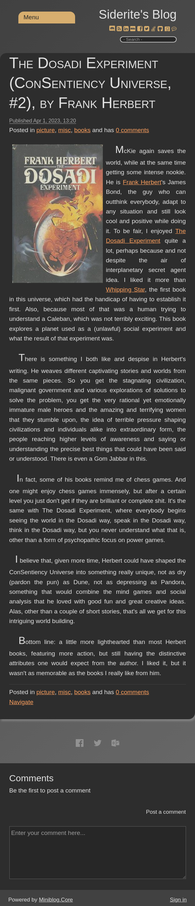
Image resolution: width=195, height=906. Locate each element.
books (82, 130)
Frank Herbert (142, 182)
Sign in (178, 900)
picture (45, 130)
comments (132, 130)
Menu (31, 17)
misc (64, 130)
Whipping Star (125, 289)
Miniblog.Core (56, 900)
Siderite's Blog (138, 14)
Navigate (21, 702)
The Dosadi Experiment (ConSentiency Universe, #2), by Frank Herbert (90, 82)
